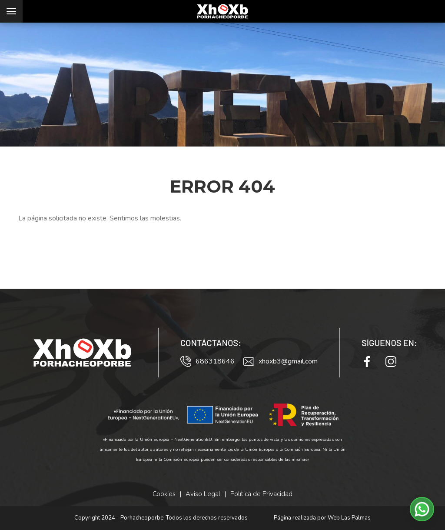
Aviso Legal (203, 494)
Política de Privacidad (261, 494)
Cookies (164, 494)
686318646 (207, 361)
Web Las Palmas (349, 518)
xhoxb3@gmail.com (280, 361)
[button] (422, 509)
